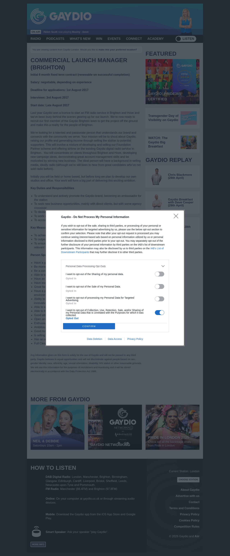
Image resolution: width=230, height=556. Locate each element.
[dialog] (115, 278)
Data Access (115, 339)
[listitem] (115, 266)
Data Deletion (94, 339)
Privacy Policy (135, 339)
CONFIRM (89, 326)
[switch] (159, 274)
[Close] (177, 217)
